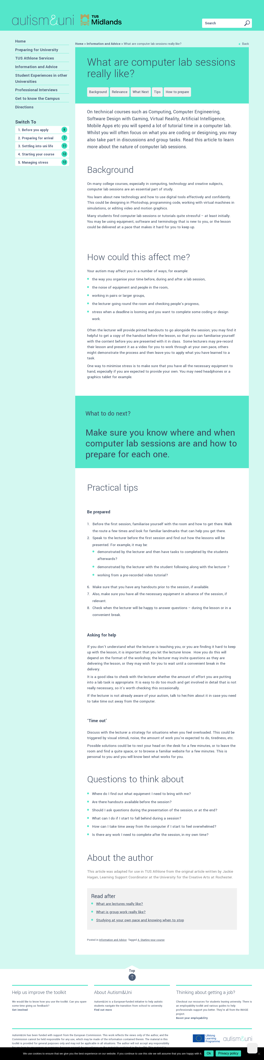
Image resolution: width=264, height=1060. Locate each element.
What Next (141, 92)
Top (132, 974)
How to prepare (177, 92)
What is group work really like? (121, 912)
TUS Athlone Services (34, 58)
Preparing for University (36, 50)
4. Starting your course (42, 154)
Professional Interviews (36, 90)
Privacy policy (228, 1053)
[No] (259, 1054)
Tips (157, 92)
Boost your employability (192, 1018)
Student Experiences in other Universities (41, 78)
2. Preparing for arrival (42, 138)
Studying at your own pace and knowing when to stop (140, 920)
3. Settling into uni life (42, 146)
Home (20, 41)
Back (243, 44)
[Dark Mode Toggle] (252, 1048)
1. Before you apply (42, 130)
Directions (24, 107)
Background (98, 92)
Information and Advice (36, 67)
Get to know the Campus (37, 98)
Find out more (103, 1010)
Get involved (20, 1010)
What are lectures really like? (119, 903)
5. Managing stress (42, 162)
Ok (209, 1053)
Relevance (119, 92)
